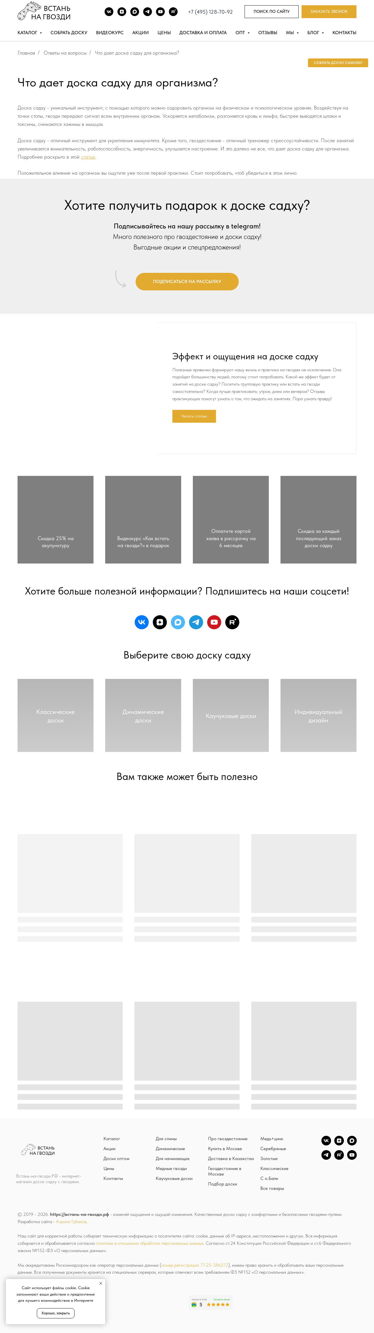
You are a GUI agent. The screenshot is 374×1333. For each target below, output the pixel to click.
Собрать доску (69, 32)
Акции (140, 32)
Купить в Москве (225, 1148)
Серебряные (273, 1148)
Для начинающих (173, 1158)
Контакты (344, 32)
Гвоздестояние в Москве (224, 1171)
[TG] (147, 11)
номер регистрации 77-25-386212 (194, 1265)
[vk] (142, 622)
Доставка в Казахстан (231, 1158)
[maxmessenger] (178, 622)
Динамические (170, 1148)
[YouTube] (352, 1158)
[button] (329, 11)
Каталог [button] (28, 32)
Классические (274, 1168)
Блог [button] (313, 32)
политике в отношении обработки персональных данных (150, 1243)
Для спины (166, 1138)
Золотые (269, 1158)
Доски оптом (116, 1158)
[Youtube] (160, 11)
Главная (26, 53)
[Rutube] (173, 11)
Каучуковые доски (174, 1178)
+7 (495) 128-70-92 (210, 12)
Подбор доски (222, 1184)
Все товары (272, 1188)
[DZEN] (121, 11)
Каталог (111, 1138)
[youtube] (214, 622)
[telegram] (196, 622)
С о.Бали (269, 1178)
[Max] (134, 11)
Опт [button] (241, 32)
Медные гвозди (171, 1168)
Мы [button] (290, 32)
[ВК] (109, 11)
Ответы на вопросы (65, 53)
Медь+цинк (271, 1138)
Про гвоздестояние (227, 1138)
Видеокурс (110, 32)
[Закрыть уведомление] (101, 1283)
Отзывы (267, 32)
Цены (164, 32)
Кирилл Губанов (71, 1221)
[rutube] (232, 622)
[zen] (160, 622)
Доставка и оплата (203, 32)
